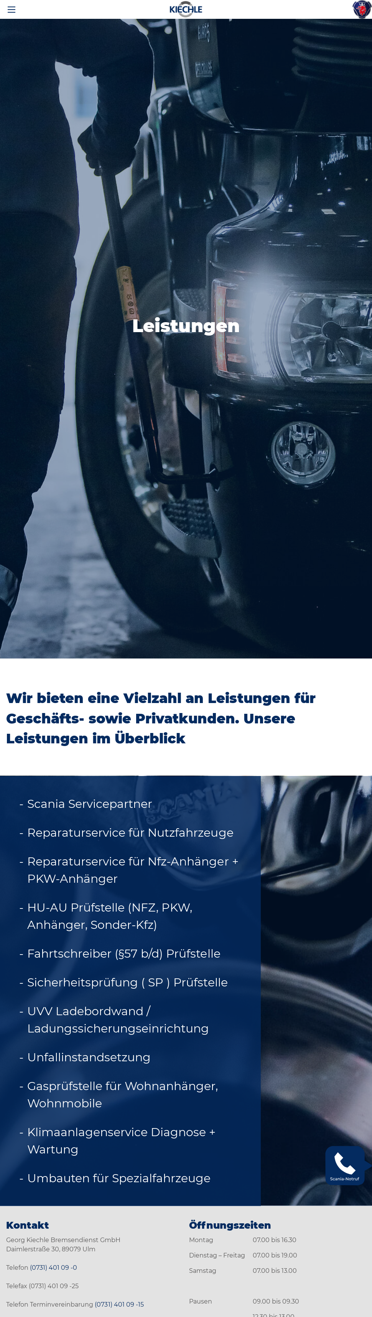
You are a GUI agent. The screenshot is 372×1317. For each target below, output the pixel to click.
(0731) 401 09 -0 (53, 1267)
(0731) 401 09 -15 (119, 1304)
